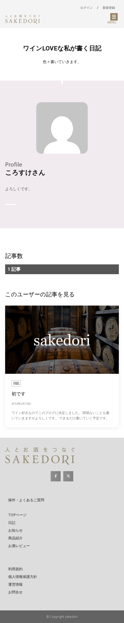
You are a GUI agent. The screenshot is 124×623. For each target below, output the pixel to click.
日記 (16, 383)
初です (18, 394)
